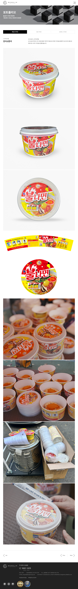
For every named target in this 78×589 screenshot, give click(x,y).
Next (72, 555)
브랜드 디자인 (62, 32)
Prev (62, 555)
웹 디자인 (38, 32)
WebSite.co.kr (69, 574)
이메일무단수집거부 (32, 577)
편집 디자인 (15, 32)
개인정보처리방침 (23, 577)
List (5, 555)
